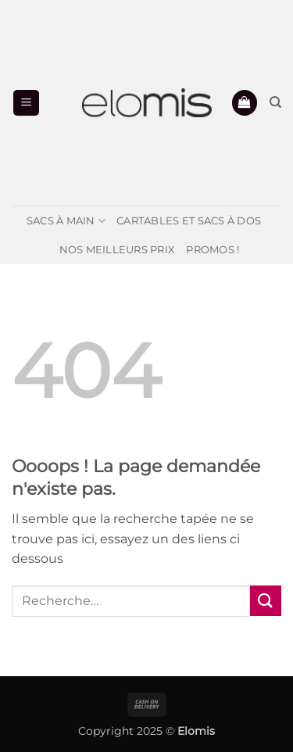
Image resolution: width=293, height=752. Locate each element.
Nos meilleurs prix (117, 250)
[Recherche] (275, 102)
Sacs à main (66, 220)
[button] (26, 103)
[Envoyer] (265, 600)
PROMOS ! (212, 250)
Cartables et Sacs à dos (188, 221)
